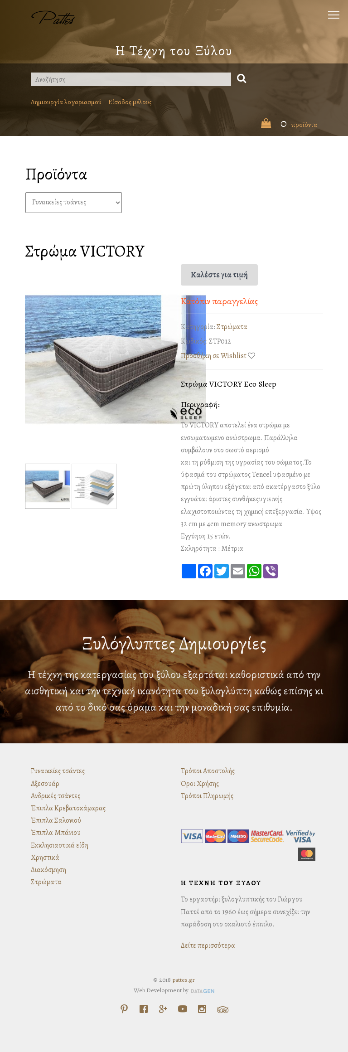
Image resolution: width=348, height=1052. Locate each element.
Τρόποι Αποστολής (208, 771)
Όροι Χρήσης (200, 784)
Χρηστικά (45, 858)
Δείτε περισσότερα (208, 945)
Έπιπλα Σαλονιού (56, 820)
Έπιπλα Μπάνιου (56, 833)
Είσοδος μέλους (130, 102)
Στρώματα (232, 327)
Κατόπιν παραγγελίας (219, 301)
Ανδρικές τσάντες (55, 796)
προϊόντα (289, 124)
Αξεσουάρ (45, 784)
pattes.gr (183, 979)
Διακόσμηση (48, 870)
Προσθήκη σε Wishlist (213, 356)
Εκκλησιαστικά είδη (59, 845)
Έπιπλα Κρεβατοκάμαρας (68, 808)
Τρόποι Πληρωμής (207, 796)
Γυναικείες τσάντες (58, 771)
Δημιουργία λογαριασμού (66, 102)
